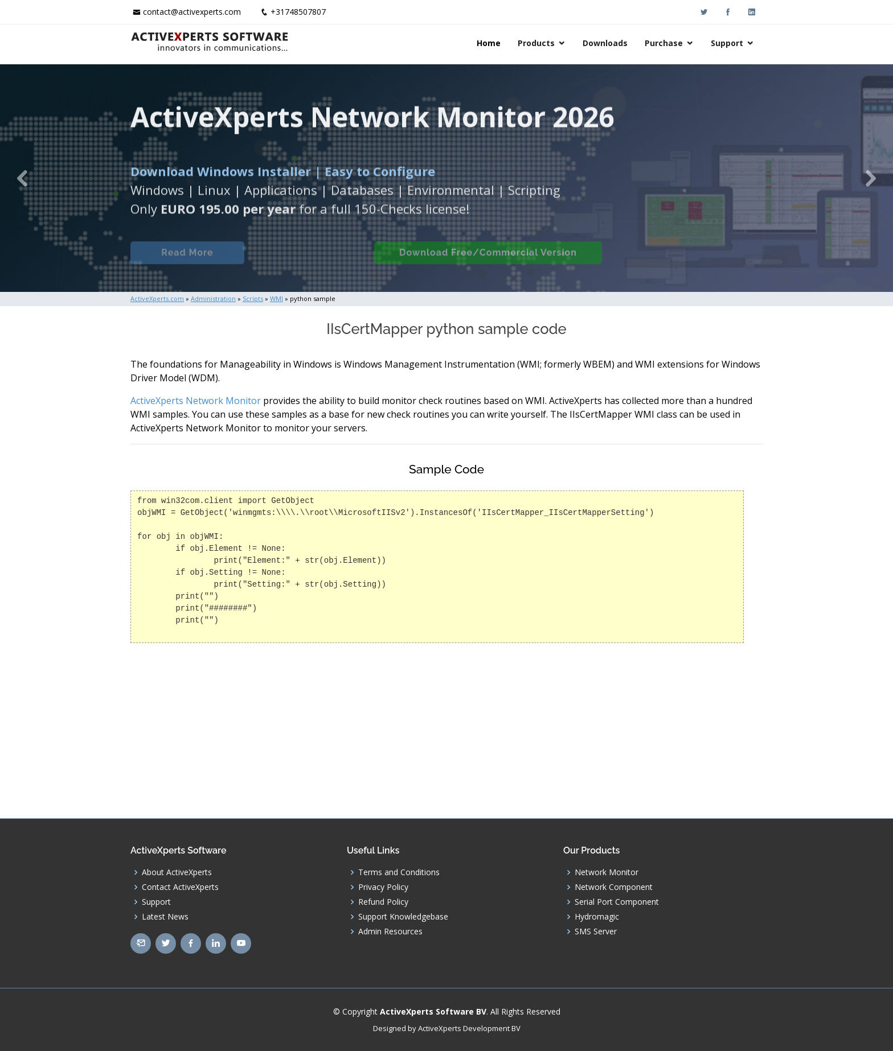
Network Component (614, 887)
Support (727, 43)
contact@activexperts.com (192, 11)
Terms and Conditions (399, 872)
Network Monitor (606, 872)
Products (536, 43)
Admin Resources (390, 931)
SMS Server (596, 931)
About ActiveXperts (177, 872)
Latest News (165, 917)
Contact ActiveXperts (180, 887)
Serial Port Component (617, 902)
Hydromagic (597, 917)
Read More (187, 260)
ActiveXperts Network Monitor (195, 400)
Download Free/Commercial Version (488, 260)
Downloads (605, 43)
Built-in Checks (309, 260)
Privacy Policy (383, 887)
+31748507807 (298, 11)
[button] (22, 178)
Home (489, 43)
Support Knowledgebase (403, 917)
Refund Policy (383, 902)
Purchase (664, 43)
